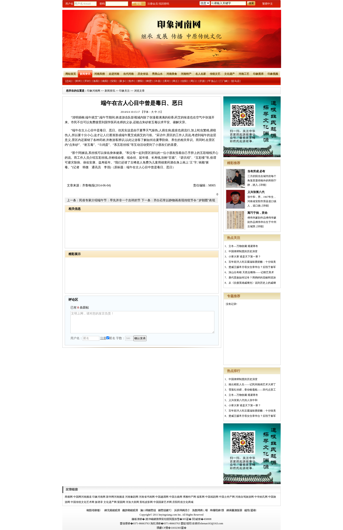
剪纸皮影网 (146, 502)
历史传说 (143, 73)
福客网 (201, 496)
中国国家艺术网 (162, 502)
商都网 (69, 496)
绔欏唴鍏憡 (217, 510)
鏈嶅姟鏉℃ (165, 510)
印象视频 (273, 73)
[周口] (193, 81)
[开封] (87, 81)
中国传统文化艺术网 (82, 502)
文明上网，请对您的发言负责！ (142, 322)
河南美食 (171, 73)
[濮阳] (140, 81)
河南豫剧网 (131, 496)
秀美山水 (157, 73)
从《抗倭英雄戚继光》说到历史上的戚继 (252, 282)
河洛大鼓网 (132, 502)
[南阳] (104, 81)
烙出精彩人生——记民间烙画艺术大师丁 (252, 384)
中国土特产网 (227, 496)
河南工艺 (244, 73)
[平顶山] (212, 81)
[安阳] (113, 81)
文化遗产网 (110, 502)
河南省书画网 (147, 496)
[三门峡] (223, 81)
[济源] (201, 81)
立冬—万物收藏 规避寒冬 (243, 246)
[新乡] (122, 81)
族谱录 (99, 502)
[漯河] (166, 81)
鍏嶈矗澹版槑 (234, 510)
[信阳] (184, 81)
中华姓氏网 (261, 496)
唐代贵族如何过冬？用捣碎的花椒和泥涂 (252, 277)
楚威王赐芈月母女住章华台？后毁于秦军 (252, 267)
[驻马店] (235, 81)
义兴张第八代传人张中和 (243, 400)
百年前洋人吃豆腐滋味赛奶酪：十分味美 (252, 261)
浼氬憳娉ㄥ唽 (200, 510)
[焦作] (131, 81)
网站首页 (70, 73)
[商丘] (175, 81)
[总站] (68, 81)
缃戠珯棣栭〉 (94, 510)
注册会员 (152, 3)
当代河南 (128, 73)
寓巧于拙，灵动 (257, 212)
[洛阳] (95, 81)
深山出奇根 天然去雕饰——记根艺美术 (251, 272)
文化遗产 (229, 73)
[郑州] (78, 81)
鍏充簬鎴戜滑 (112, 510)
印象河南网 (93, 90)
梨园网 (121, 502)
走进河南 (114, 73)
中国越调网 (161, 496)
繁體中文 (267, 3)
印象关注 (124, 90)
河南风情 (99, 73)
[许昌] (157, 81)
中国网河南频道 (82, 496)
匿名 (110, 338)
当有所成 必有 (256, 171)
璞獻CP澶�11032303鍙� (171, 527)
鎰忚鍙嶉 (250, 510)
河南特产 (186, 73)
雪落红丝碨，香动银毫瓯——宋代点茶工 (252, 389)
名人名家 (200, 73)
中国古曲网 (175, 496)
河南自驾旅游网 (244, 496)
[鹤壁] (148, 81)
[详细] (262, 184)
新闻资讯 (85, 73)
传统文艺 (215, 73)
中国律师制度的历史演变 (243, 251)
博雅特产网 (189, 496)
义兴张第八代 (255, 192)
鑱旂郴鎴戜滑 (130, 510)
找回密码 (164, 3)
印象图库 (258, 73)
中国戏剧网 (211, 496)
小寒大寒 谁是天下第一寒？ (245, 256)
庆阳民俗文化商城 (182, 502)
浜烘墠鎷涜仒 (182, 510)
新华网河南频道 (115, 496)
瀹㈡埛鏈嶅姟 (148, 510)
